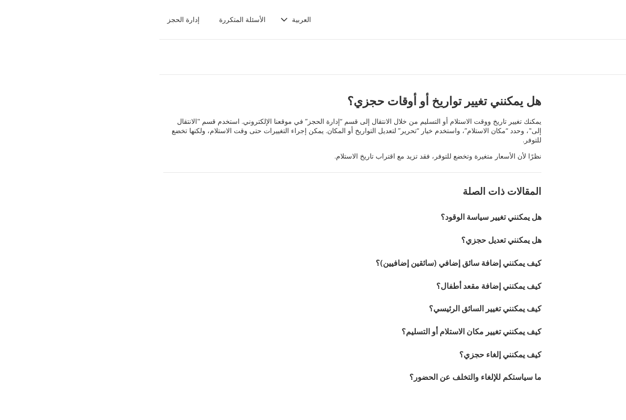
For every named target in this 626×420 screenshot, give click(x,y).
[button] (165, 19)
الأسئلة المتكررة (112, 19)
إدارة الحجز (53, 19)
